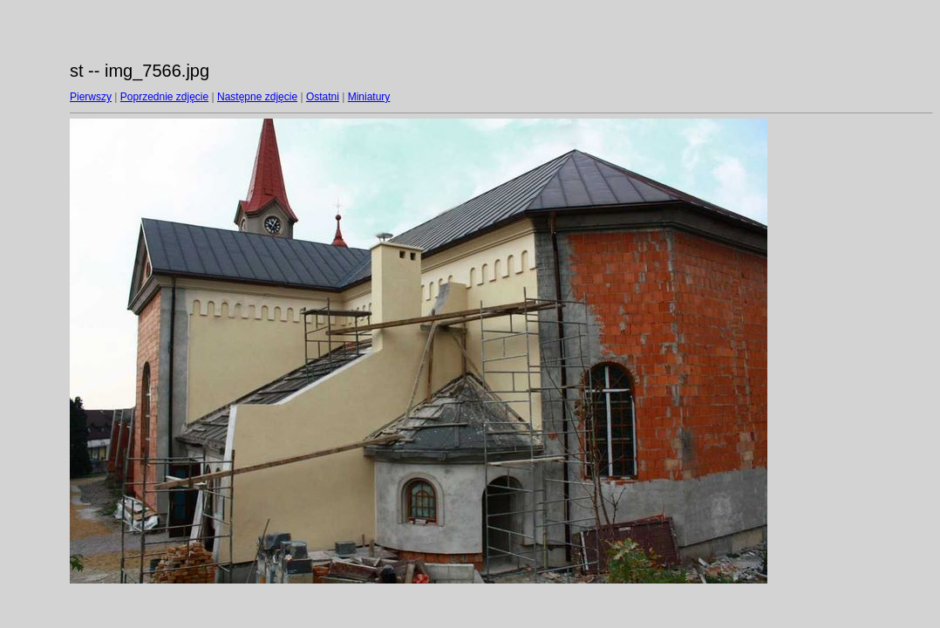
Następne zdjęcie (257, 97)
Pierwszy (91, 97)
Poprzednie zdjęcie (164, 97)
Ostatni (322, 97)
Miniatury (369, 97)
